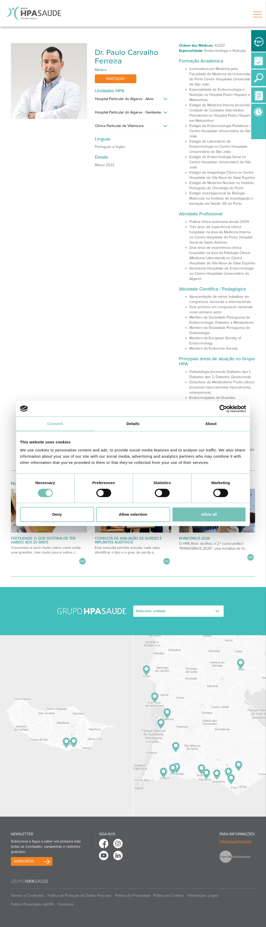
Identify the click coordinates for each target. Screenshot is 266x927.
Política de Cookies (168, 895)
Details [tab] (133, 423)
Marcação (115, 78)
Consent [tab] (55, 423)
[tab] (133, 100)
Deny (57, 514)
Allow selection (133, 514)
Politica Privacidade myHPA (32, 904)
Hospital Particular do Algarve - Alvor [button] (124, 99)
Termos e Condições (27, 895)
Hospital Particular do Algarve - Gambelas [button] (128, 112)
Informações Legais (202, 895)
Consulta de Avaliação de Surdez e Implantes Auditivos (128, 540)
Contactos (66, 904)
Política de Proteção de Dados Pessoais (79, 895)
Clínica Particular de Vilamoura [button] (119, 126)
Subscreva (24, 861)
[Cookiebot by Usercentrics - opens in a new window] (223, 409)
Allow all (209, 514)
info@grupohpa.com (235, 841)
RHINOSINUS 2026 (194, 538)
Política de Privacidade (133, 895)
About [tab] (211, 423)
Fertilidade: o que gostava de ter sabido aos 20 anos (43, 540)
